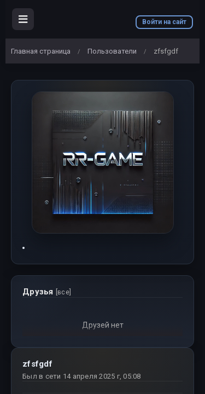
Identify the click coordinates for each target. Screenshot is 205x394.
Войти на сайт (164, 22)
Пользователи (112, 51)
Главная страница (41, 51)
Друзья (46, 292)
